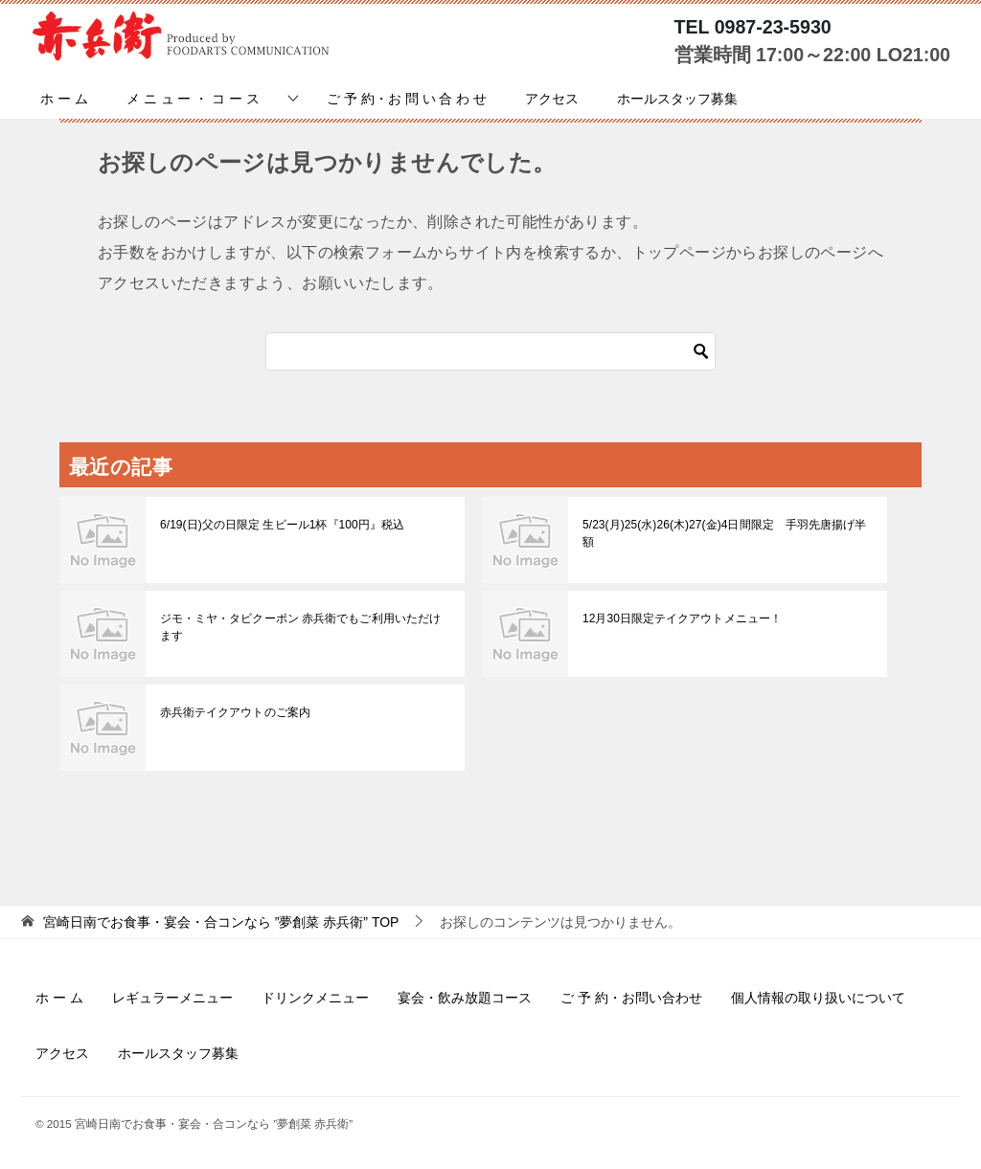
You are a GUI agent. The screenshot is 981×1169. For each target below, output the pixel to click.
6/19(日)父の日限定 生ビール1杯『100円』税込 (281, 524)
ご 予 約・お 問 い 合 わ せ (407, 98)
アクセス (552, 98)
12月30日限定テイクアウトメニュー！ (681, 618)
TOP (221, 922)
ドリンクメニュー (315, 997)
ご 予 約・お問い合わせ (631, 997)
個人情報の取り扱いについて (818, 997)
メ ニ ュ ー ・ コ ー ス (193, 98)
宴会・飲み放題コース (465, 997)
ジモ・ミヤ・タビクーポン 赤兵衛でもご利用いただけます (299, 627)
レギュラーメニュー (172, 997)
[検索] (490, 351)
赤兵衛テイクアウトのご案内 (234, 712)
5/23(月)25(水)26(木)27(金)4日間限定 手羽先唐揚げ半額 (723, 533)
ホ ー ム (64, 98)
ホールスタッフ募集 (677, 98)
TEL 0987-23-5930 (753, 26)
